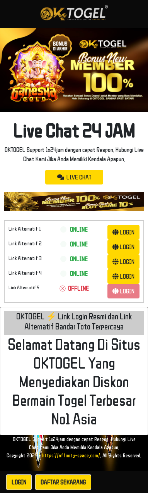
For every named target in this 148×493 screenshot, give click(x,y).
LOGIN (123, 232)
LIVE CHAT (74, 177)
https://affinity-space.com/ (71, 455)
